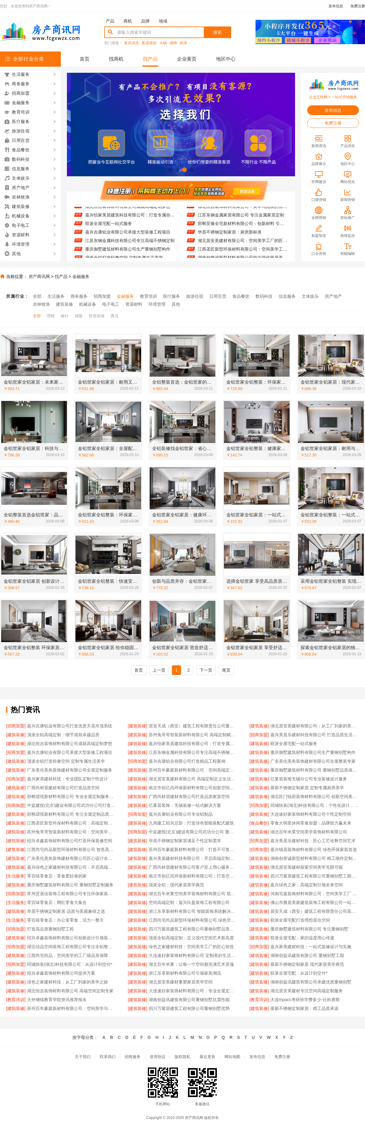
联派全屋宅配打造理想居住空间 (300, 920)
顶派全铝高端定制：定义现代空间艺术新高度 (191, 938)
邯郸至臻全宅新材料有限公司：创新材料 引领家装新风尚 (242, 226)
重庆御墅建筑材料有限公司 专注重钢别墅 (309, 929)
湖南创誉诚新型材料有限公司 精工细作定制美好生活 (314, 858)
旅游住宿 (194, 296)
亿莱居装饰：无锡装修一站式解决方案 (185, 805)
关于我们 (83, 1056)
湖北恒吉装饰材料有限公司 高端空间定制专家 (70, 991)
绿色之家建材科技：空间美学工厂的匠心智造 (191, 946)
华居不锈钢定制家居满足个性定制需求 (185, 841)
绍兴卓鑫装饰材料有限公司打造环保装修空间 (69, 841)
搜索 (217, 32)
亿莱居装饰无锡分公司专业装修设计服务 (308, 779)
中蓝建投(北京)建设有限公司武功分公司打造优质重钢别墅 (71, 805)
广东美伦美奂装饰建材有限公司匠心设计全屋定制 (71, 858)
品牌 (145, 21)
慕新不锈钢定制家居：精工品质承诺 (304, 1008)
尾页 (226, 670)
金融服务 (80, 276)
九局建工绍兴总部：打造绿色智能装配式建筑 (191, 823)
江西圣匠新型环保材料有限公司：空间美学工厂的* (242, 252)
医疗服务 (171, 296)
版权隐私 (182, 1056)
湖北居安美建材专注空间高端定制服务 (306, 991)
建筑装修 (64, 304)
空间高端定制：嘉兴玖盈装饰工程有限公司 (189, 902)
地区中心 (225, 59)
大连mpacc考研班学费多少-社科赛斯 (305, 999)
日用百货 (217, 296)
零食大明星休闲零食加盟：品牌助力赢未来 (310, 823)
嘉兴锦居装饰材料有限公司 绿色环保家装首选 (313, 849)
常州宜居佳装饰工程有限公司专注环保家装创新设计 (71, 894)
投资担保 (97, 316)
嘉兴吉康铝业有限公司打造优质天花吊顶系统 (69, 726)
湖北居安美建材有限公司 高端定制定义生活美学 (193, 779)
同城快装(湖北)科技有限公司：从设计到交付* (70, 964)
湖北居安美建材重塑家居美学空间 (181, 982)
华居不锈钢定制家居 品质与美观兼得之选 (66, 911)
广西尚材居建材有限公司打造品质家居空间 (189, 796)
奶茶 (183, 43)
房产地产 (333, 296)
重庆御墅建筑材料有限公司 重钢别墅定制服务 (70, 885)
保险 (79, 316)
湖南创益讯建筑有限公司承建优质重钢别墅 (310, 982)
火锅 (163, 43)
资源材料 (133, 304)
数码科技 (264, 296)
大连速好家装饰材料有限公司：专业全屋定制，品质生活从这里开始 (193, 991)
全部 (37, 296)
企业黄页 (186, 59)
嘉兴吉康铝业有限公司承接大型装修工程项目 (127, 235)
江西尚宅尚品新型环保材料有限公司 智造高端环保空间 (71, 849)
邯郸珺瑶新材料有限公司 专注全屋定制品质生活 (71, 814)
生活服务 (55, 296)
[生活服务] (16, 876)
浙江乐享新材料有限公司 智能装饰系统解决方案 (193, 911)
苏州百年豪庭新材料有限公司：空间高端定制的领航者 (193, 770)
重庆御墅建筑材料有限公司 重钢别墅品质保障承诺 (314, 770)
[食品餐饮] (259, 823)
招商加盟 (102, 296)
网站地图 (232, 1056)
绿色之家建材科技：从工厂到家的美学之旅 (67, 982)
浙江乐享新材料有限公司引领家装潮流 (185, 973)
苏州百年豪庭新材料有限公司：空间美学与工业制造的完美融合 (71, 1008)
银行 (65, 316)
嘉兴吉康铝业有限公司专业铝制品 (181, 814)
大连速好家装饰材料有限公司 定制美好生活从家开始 (193, 955)
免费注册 (357, 6)
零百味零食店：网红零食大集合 (57, 902)
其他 (176, 304)
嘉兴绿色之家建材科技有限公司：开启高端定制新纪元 (71, 867)
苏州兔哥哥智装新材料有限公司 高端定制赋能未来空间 (193, 735)
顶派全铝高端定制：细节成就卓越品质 (63, 735)
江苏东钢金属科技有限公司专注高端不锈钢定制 (130, 243)
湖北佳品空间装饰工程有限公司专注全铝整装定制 (71, 946)
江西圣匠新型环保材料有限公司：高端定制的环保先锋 (71, 823)
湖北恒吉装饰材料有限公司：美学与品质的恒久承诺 (242, 209)
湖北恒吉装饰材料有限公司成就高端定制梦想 (127, 209)
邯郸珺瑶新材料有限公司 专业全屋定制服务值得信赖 (71, 796)
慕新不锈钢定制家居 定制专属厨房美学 (307, 788)
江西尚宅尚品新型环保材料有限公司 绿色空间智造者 (193, 920)
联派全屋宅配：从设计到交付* (298, 973)
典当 (115, 316)
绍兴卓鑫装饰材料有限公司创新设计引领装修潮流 (71, 938)
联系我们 (108, 1056)
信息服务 (287, 296)
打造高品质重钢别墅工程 (50, 929)
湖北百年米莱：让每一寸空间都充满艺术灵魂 (191, 964)
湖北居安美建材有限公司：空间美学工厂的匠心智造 (242, 243)
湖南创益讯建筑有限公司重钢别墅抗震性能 (189, 999)
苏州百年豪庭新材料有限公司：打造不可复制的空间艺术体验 (193, 849)
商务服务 (79, 296)
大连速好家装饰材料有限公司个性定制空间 (310, 814)
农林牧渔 (41, 304)
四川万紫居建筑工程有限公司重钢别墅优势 (189, 1008)
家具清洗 (131, 43)
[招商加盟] (16, 726)
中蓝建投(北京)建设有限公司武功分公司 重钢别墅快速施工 (193, 832)
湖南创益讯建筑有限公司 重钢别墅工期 (307, 955)
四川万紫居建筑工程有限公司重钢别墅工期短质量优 (314, 876)
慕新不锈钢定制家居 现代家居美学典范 (307, 964)
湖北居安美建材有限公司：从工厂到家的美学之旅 (314, 726)
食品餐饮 (240, 296)
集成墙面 (149, 43)
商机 (127, 21)
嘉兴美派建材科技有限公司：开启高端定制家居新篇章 (193, 858)
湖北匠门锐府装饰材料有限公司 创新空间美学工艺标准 (314, 796)
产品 (110, 21)
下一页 (206, 670)
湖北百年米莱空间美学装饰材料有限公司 (308, 832)
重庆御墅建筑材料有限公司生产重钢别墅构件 (127, 252)
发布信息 (335, 6)
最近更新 (207, 1056)
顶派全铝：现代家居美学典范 (176, 885)
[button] (170, 169)
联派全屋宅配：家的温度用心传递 (302, 938)
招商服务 (133, 1056)
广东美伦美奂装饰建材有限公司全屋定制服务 (69, 770)
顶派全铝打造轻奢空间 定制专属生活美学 (66, 761)
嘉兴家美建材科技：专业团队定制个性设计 (67, 779)
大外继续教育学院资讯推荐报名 (57, 999)
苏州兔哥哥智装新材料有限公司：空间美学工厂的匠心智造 (71, 832)
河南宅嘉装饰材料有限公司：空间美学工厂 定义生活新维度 (314, 894)
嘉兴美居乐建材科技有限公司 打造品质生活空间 (314, 735)
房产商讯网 (39, 276)
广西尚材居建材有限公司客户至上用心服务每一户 (193, 867)
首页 (84, 59)
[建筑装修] (137, 726)
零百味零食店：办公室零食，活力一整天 (65, 920)
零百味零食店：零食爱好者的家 (57, 876)
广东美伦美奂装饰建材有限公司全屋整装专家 (313, 761)
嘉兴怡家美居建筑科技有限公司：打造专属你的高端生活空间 (130, 218)
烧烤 (173, 43)
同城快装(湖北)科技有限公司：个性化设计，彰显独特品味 (314, 805)
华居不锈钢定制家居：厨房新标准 (230, 235)
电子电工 (110, 304)
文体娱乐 (310, 296)
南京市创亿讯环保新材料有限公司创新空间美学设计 (193, 788)
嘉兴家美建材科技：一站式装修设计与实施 (310, 946)
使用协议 (157, 1056)
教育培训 (148, 296)
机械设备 (87, 304)
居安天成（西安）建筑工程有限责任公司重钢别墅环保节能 (193, 726)
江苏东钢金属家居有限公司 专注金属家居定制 (241, 218)
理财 (51, 316)
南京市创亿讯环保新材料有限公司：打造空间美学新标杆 (193, 876)
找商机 (116, 59)
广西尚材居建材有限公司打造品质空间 (63, 788)
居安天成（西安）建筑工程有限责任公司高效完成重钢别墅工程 (314, 911)
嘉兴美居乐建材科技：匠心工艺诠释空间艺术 (313, 841)
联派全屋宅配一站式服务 (108, 226)
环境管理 (156, 304)
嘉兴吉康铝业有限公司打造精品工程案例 (187, 761)
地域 (163, 21)
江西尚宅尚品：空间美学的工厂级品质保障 (67, 955)
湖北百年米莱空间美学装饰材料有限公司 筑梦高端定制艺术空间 (193, 894)
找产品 (150, 59)
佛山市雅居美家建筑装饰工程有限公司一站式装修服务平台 (314, 902)
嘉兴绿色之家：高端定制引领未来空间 (306, 885)
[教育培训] (16, 999)
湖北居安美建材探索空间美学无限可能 (306, 867)
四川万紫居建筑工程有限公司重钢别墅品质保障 (193, 929)
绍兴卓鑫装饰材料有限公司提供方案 (61, 973)
